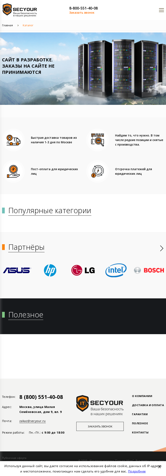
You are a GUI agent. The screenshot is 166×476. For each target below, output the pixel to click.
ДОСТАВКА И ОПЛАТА (148, 405)
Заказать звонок (81, 12)
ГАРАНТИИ (140, 414)
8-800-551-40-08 (83, 8)
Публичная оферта (14, 458)
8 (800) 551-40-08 (41, 396)
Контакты (140, 432)
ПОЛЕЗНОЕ (140, 423)
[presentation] (161, 248)
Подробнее (137, 471)
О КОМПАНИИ (142, 396)
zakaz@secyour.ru (32, 421)
